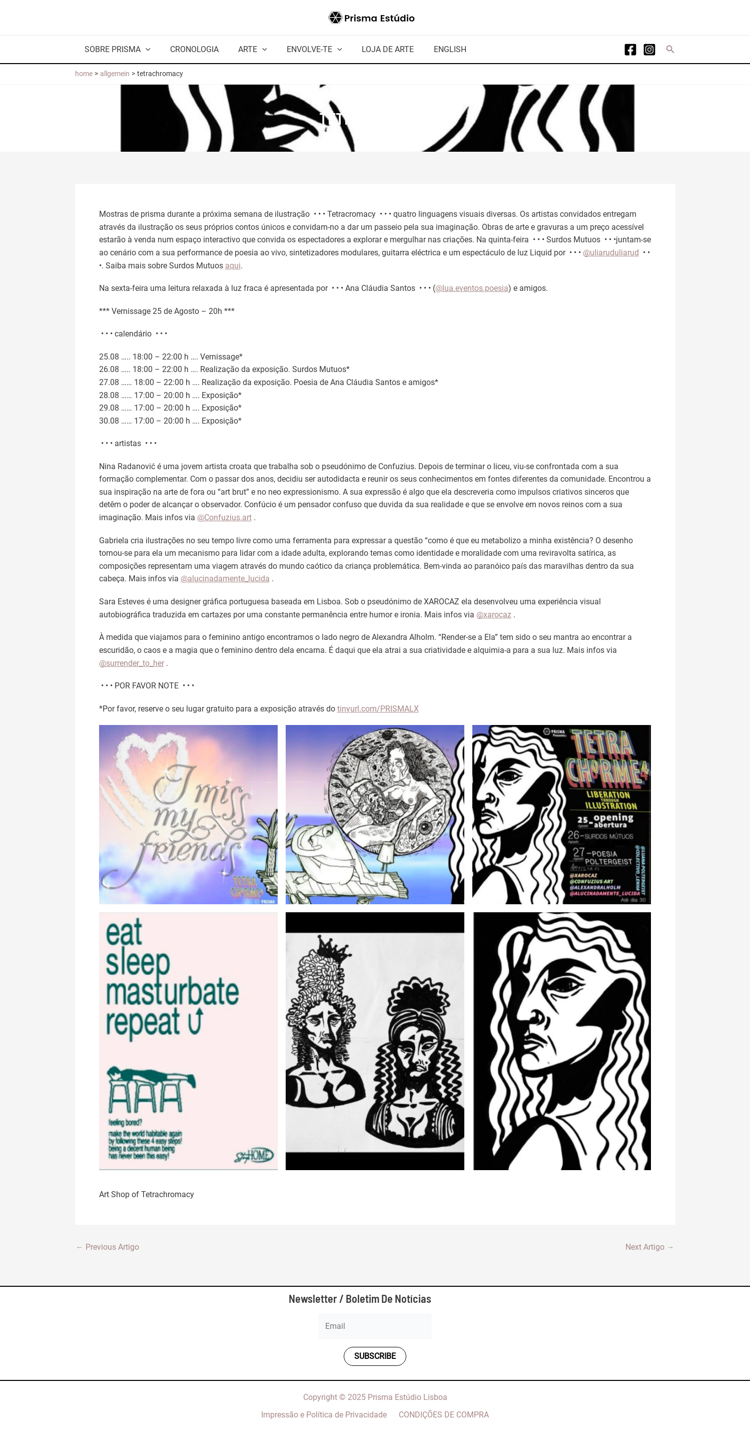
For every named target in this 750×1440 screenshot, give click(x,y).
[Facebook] (630, 49)
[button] (670, 49)
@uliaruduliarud (611, 252)
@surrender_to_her (131, 662)
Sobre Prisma (116, 49)
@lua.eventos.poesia (471, 288)
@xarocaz (493, 613)
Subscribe (375, 1355)
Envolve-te (302, 49)
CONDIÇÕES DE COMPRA (442, 1414)
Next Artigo (649, 1246)
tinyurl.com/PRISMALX (378, 707)
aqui (233, 265)
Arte (243, 49)
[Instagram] (649, 49)
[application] (144, 49)
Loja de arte (371, 49)
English (429, 49)
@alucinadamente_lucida (225, 578)
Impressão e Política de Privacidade (326, 1414)
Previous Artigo (108, 1246)
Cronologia (189, 49)
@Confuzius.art (224, 517)
